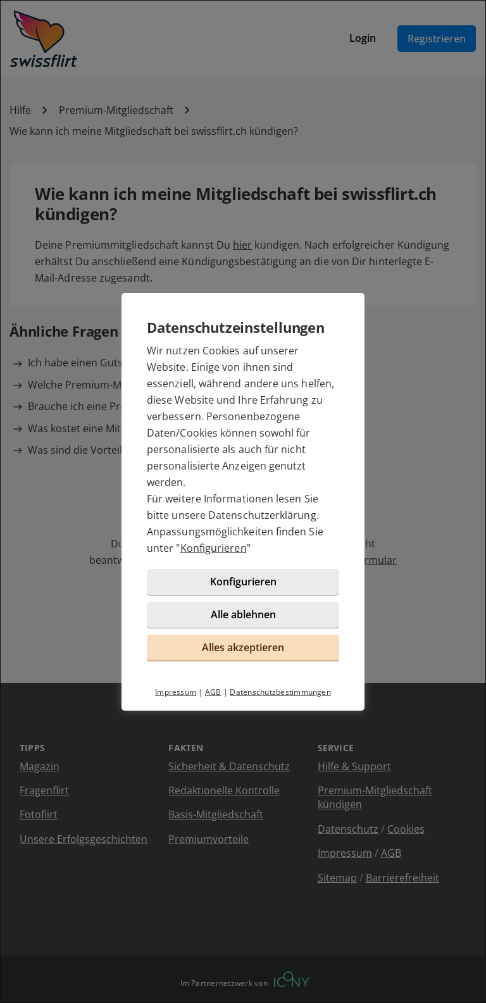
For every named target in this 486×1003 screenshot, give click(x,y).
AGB (213, 692)
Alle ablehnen (243, 614)
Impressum (175, 692)
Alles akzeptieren (243, 647)
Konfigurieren (213, 548)
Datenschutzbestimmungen (280, 692)
